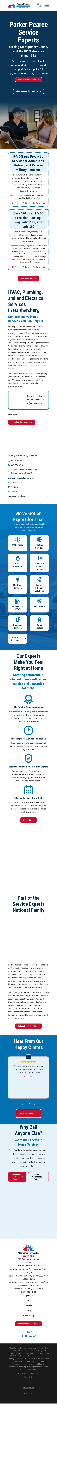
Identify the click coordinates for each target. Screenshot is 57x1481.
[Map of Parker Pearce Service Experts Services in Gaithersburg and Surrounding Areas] (28, 440)
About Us (28, 820)
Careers (28, 1152)
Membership (28, 1162)
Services (29, 1142)
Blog (28, 1157)
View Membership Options (28, 91)
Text (17, 203)
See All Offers (28, 278)
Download (40, 203)
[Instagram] (26, 1183)
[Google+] (34, 1183)
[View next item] (35, 1007)
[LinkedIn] (30, 1183)
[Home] (19, 5)
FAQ (28, 1147)
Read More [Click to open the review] (28, 980)
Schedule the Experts (28, 80)
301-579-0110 (17, 465)
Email (27, 203)
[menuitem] (28, 1224)
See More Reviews (28, 1017)
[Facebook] (22, 1183)
